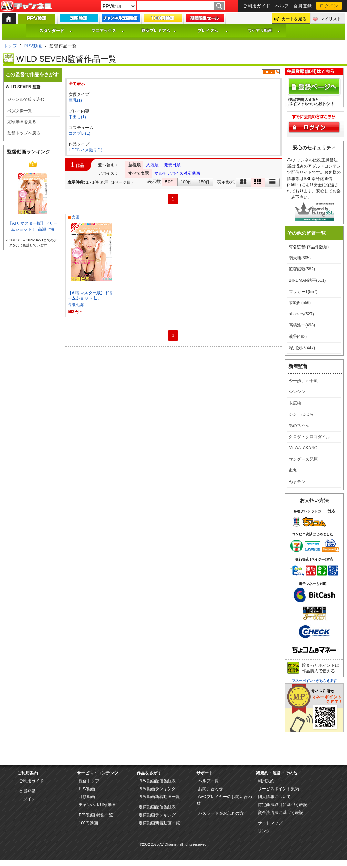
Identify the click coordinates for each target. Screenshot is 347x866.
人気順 (152, 164)
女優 (75, 217)
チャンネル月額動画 (97, 804)
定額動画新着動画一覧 (159, 822)
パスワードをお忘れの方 (221, 813)
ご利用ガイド (257, 5)
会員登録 (303, 5)
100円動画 (88, 822)
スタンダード (55, 30)
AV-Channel (26, 6)
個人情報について (274, 796)
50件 (169, 181)
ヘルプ (282, 5)
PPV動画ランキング (157, 788)
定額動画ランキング (157, 815)
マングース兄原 (303, 459)
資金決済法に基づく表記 (280, 812)
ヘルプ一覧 (208, 780)
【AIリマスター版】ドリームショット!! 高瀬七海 (32, 226)
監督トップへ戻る (23, 133)
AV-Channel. (168, 844)
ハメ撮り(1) (91, 150)
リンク (264, 830)
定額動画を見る (21, 121)
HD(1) (74, 150)
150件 (204, 181)
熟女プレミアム (158, 30)
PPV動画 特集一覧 (96, 815)
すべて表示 (138, 173)
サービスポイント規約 (278, 788)
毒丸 (293, 470)
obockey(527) (301, 314)
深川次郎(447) (302, 347)
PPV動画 (33, 45)
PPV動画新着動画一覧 (159, 796)
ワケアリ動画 (263, 30)
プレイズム (212, 30)
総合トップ (89, 780)
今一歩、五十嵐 (303, 380)
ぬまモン (297, 481)
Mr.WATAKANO (303, 447)
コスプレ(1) (79, 133)
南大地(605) (300, 257)
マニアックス (107, 30)
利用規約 (266, 780)
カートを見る (294, 19)
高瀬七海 (76, 304)
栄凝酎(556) (300, 302)
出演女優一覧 (19, 110)
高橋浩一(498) (302, 325)
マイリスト (330, 19)
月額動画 (87, 796)
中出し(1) (77, 116)
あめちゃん (299, 425)
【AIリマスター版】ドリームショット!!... (90, 296)
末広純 (295, 403)
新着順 (134, 164)
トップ (10, 45)
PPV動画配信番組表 (157, 780)
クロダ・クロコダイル (309, 436)
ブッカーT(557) (303, 291)
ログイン (329, 5)
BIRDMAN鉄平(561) (307, 280)
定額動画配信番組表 (157, 807)
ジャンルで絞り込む (25, 99)
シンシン (297, 391)
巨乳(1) (75, 100)
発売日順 (172, 164)
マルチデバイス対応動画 (177, 173)
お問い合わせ (210, 788)
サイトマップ (270, 822)
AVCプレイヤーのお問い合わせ (224, 799)
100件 (187, 181)
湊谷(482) (298, 336)
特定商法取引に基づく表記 (282, 804)
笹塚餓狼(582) (302, 268)
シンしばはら (301, 414)
